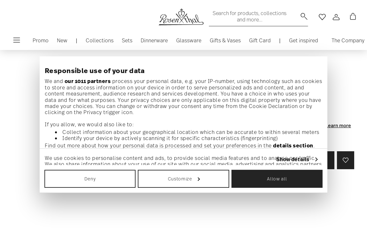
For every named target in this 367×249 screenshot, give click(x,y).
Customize (184, 179)
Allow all (277, 179)
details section (293, 145)
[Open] (336, 17)
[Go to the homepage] (181, 17)
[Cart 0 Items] (351, 17)
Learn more (338, 125)
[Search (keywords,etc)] (258, 16)
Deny (90, 179)
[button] (99, 42)
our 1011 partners (88, 81)
